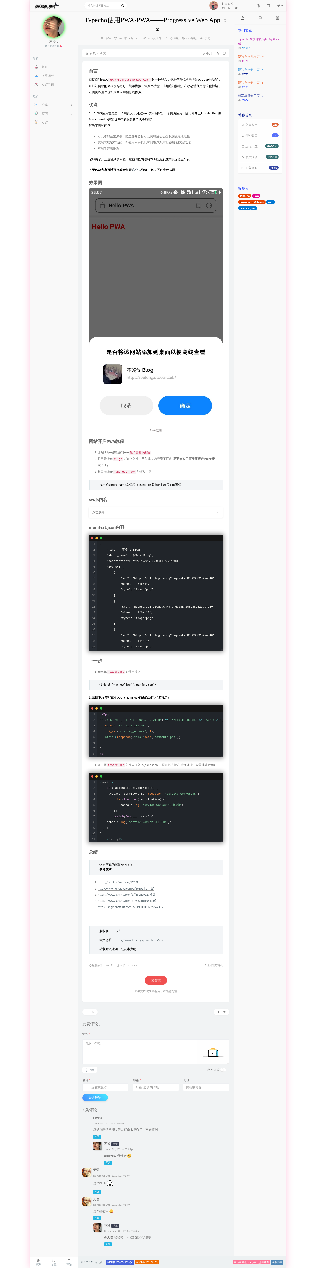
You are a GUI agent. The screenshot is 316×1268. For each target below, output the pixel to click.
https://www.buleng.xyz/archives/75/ (139, 940)
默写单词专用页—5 (251, 82)
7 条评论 (173, 38)
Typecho (245, 195)
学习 (207, 38)
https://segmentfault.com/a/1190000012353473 (130, 907)
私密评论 (213, 1070)
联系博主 (277, 1262)
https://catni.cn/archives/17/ (118, 882)
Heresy (97, 1118)
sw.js (270, 202)
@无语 (108, 1237)
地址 (186, 1080)
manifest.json (247, 208)
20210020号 (152, 1262)
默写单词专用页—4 (251, 70)
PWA (256, 195)
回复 (97, 1136)
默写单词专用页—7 (251, 96)
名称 (86, 1080)
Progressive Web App (252, 202)
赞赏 (155, 980)
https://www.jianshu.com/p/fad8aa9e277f (126, 895)
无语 (96, 1170)
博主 (115, 1144)
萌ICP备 (140, 1262)
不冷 (108, 38)
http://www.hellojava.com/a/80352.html (126, 888)
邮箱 (137, 1080)
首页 (91, 53)
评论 (86, 1034)
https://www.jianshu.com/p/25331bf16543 (127, 901)
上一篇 (90, 1012)
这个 (136, 170)
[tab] (242, 17)
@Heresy (110, 1156)
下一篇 (221, 1012)
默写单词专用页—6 (251, 56)
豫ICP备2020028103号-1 (119, 1262)
